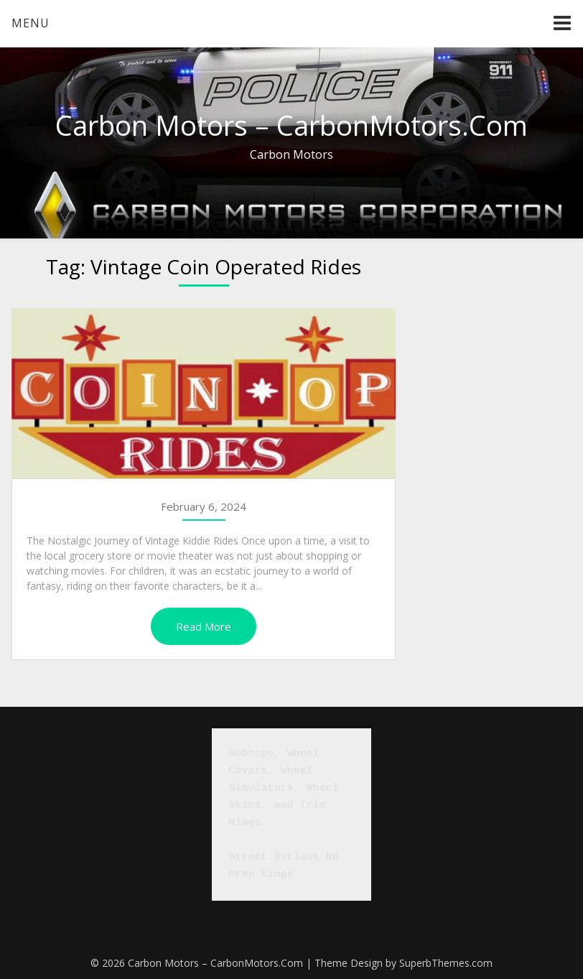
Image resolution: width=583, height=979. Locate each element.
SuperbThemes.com (446, 963)
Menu (30, 23)
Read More (203, 626)
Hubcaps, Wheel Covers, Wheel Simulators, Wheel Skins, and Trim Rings (287, 788)
